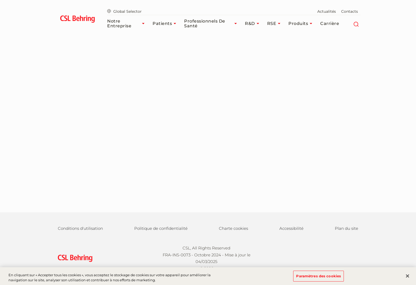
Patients (166, 24)
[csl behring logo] (73, 257)
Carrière (329, 23)
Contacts (349, 11)
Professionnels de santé (212, 23)
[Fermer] (407, 278)
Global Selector (124, 11)
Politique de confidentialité (161, 228)
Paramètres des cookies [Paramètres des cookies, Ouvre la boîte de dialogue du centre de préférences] (318, 278)
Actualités (326, 11)
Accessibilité (291, 228)
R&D (253, 24)
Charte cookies (233, 228)
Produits (301, 24)
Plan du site (346, 228)
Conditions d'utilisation (80, 228)
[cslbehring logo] (77, 20)
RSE (275, 24)
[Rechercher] (356, 23)
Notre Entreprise (127, 23)
